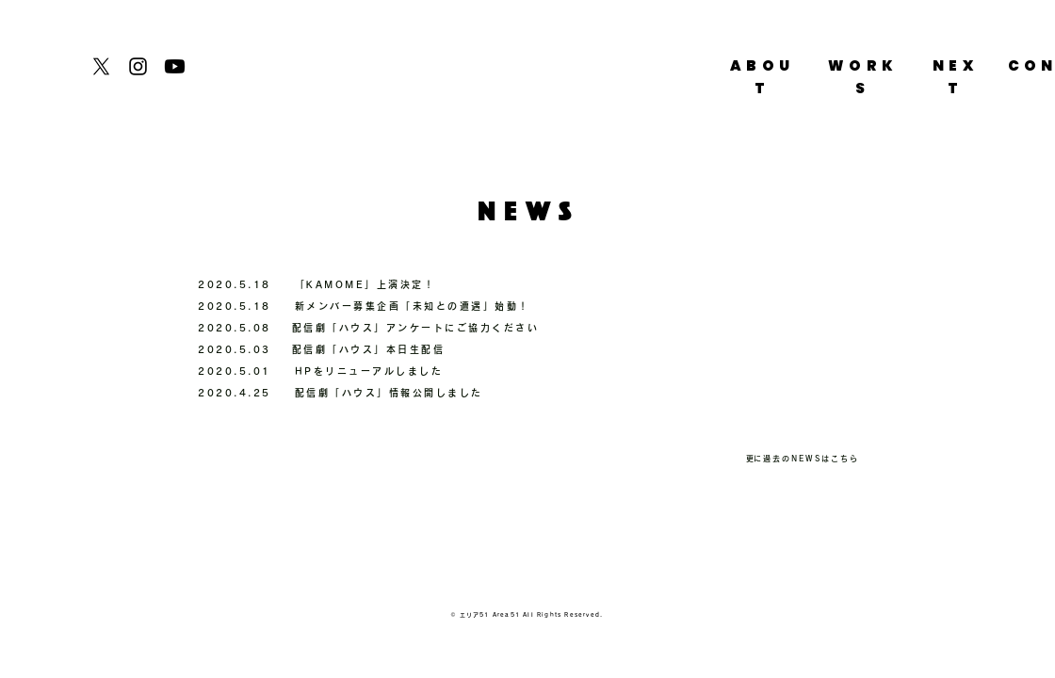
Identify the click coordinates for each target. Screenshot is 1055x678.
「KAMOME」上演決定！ (365, 284)
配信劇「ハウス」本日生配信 (369, 349)
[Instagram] (138, 66)
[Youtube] (175, 66)
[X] (101, 66)
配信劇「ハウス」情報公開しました (389, 392)
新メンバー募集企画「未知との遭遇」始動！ (412, 306)
